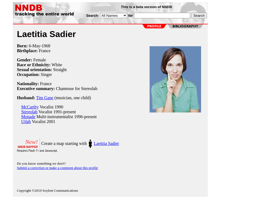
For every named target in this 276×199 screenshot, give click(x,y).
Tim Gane (44, 97)
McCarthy (30, 107)
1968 (46, 46)
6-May (34, 46)
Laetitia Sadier (106, 143)
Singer (46, 74)
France (45, 50)
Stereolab (29, 112)
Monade (28, 116)
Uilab (26, 121)
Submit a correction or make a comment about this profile (57, 168)
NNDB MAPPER (28, 146)
